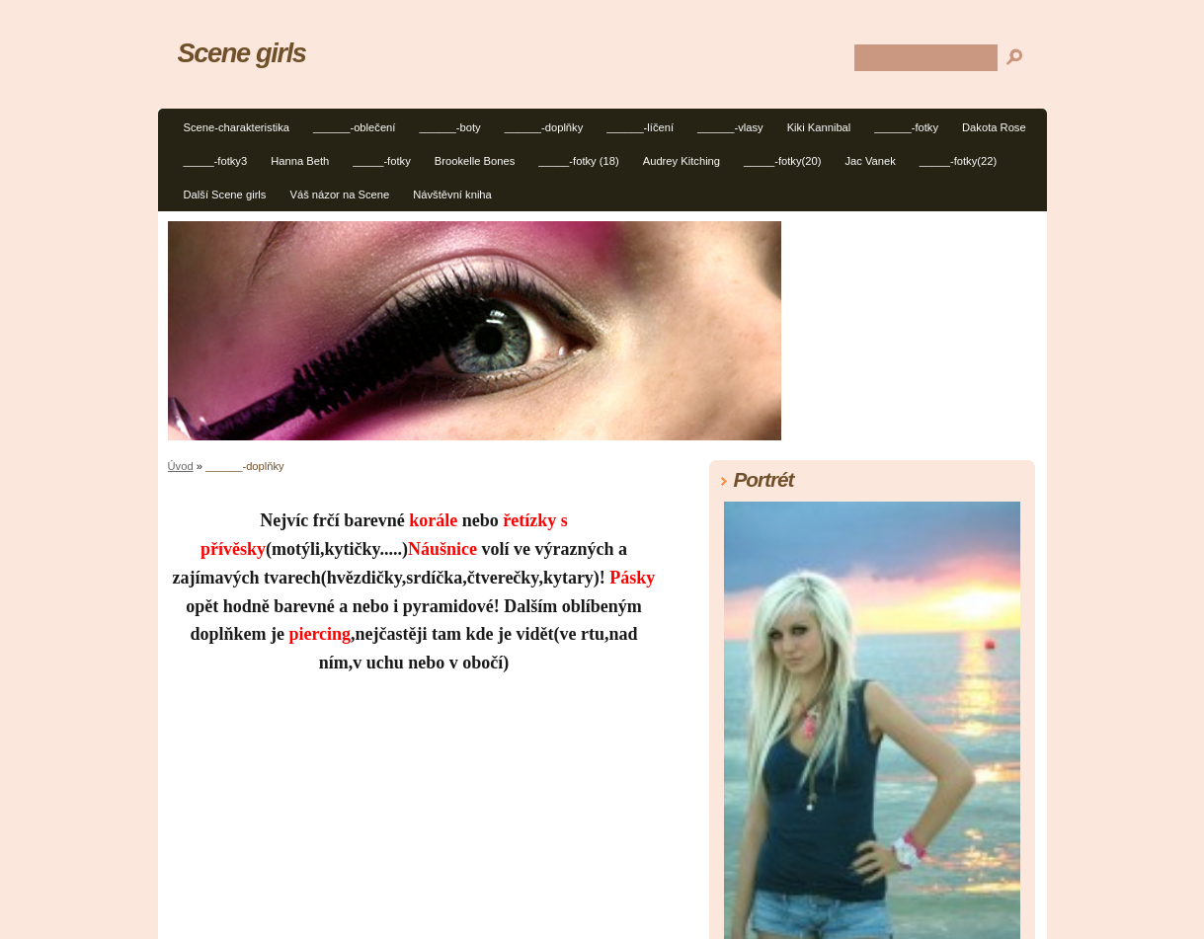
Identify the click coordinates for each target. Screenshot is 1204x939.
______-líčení (640, 127)
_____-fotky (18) (578, 161)
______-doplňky (544, 127)
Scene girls (242, 53)
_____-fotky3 (216, 161)
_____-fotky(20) (782, 161)
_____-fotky (381, 161)
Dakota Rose (994, 127)
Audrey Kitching (681, 161)
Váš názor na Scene (339, 194)
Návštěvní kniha (452, 194)
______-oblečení (354, 127)
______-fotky (906, 127)
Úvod (181, 466)
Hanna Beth (300, 161)
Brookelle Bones (475, 161)
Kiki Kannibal (819, 127)
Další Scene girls (225, 194)
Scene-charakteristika (237, 127)
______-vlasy (730, 127)
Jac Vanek (869, 161)
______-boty (449, 127)
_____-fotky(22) (958, 161)
